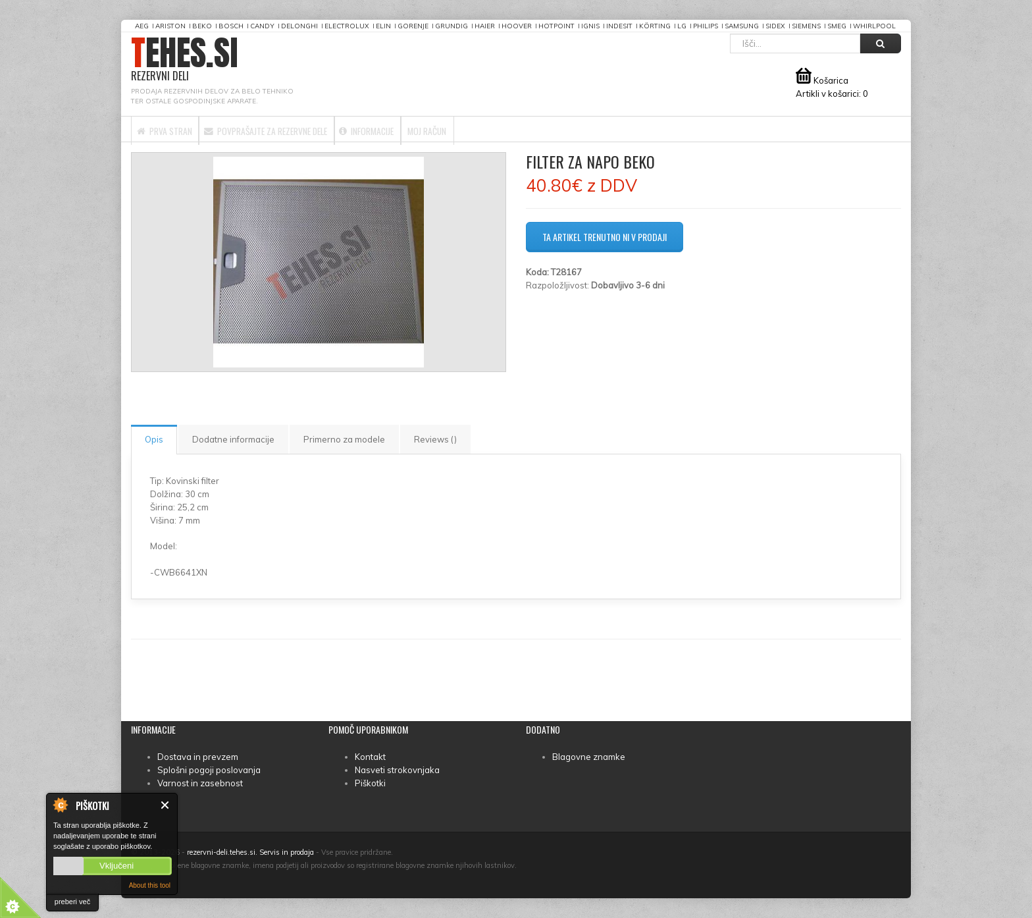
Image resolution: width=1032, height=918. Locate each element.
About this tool (149, 885)
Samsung (742, 26)
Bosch (231, 26)
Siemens (806, 26)
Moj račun (522, 129)
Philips (705, 26)
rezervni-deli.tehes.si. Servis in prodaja (250, 852)
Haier (485, 26)
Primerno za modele (344, 439)
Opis (154, 439)
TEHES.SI (184, 60)
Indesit (619, 26)
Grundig (451, 26)
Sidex (775, 26)
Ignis (590, 26)
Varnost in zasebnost (200, 783)
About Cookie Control (60, 805)
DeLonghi (299, 26)
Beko (202, 26)
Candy (262, 26)
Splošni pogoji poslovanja (209, 770)
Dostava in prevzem (197, 756)
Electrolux (346, 26)
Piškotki (370, 783)
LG (681, 26)
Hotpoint (556, 26)
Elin (383, 26)
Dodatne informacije (233, 439)
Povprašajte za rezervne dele (307, 129)
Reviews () (435, 439)
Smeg (836, 26)
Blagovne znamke (588, 756)
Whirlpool (874, 26)
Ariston (170, 26)
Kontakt (370, 756)
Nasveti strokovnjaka (397, 770)
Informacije (438, 129)
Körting (655, 26)
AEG (142, 26)
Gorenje (413, 26)
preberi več (72, 901)
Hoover (517, 26)
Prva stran (176, 129)
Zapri (165, 805)
